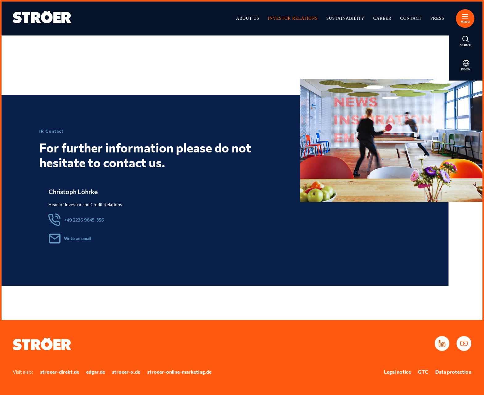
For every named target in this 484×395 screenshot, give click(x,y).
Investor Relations (293, 18)
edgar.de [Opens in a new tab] (95, 372)
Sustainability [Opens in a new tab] (345, 18)
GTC (423, 372)
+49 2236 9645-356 (84, 219)
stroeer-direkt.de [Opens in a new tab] (59, 372)
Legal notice (397, 372)
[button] (466, 17)
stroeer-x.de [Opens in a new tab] (126, 372)
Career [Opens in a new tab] (382, 18)
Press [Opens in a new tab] (437, 18)
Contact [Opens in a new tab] (411, 18)
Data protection (453, 372)
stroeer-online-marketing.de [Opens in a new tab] (179, 372)
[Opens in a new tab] (442, 343)
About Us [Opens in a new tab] (247, 18)
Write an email (77, 238)
